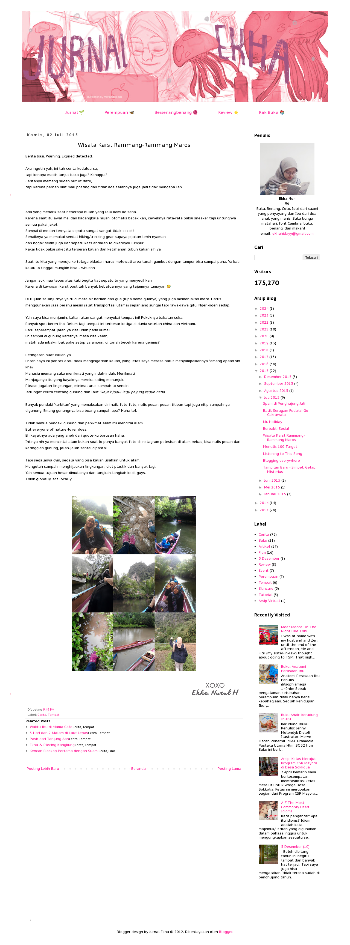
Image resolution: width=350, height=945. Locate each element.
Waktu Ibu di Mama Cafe (51, 727)
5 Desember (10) (295, 846)
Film (262, 552)
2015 (265, 370)
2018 (265, 350)
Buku (263, 540)
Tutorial (266, 594)
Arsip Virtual (269, 600)
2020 (265, 336)
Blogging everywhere (281, 460)
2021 (265, 329)
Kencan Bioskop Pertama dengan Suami (64, 751)
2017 (264, 356)
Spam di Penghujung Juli (284, 403)
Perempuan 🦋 (119, 112)
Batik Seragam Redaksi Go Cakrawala (285, 412)
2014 (265, 502)
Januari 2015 (275, 494)
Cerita (41, 715)
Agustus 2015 (276, 390)
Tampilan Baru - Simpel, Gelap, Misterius (289, 469)
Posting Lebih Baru (43, 768)
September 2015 (279, 383)
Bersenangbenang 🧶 (176, 112)
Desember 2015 (278, 376)
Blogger (225, 931)
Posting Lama (229, 768)
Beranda (138, 768)
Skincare (266, 588)
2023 (265, 315)
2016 (265, 364)
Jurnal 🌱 (75, 112)
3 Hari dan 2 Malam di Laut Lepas (59, 733)
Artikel (264, 546)
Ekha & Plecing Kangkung (52, 745)
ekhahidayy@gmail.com (293, 233)
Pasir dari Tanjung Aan (49, 739)
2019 (265, 343)
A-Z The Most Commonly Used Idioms (295, 806)
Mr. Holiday (272, 421)
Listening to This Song (282, 453)
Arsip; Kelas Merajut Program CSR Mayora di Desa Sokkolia (299, 763)
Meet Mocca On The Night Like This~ (298, 629)
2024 (265, 308)
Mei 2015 (272, 487)
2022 (265, 322)
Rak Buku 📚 (272, 112)
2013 (265, 510)
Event (264, 570)
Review (265, 564)
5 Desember (269, 558)
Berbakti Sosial (276, 428)
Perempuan (268, 576)
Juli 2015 (272, 397)
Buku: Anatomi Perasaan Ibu (293, 668)
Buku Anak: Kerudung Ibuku (299, 717)
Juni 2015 (272, 480)
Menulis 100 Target (280, 446)
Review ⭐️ (228, 112)
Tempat (53, 715)
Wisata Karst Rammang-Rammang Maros (284, 437)
